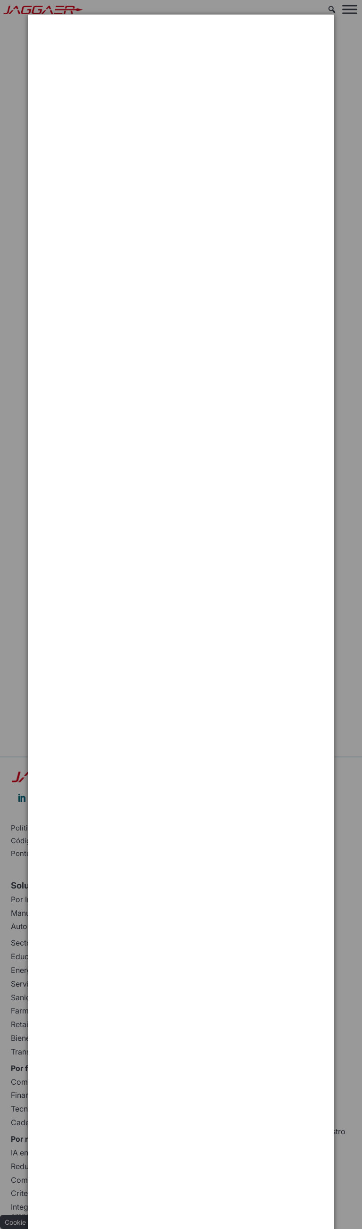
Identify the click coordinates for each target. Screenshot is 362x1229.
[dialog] (181, 49)
